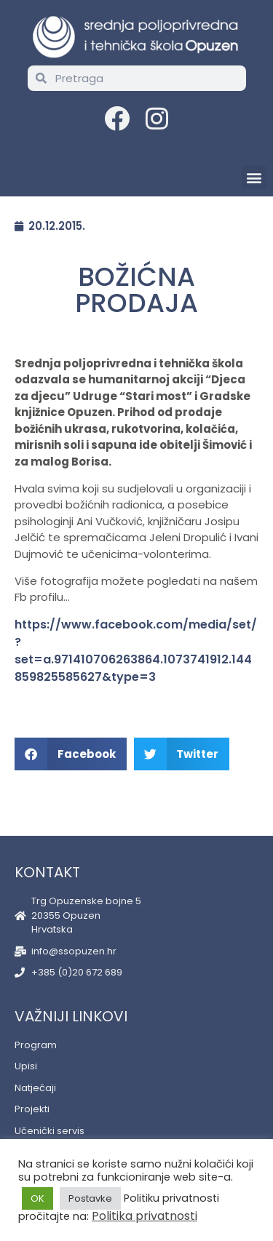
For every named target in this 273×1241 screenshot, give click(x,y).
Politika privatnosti (144, 1216)
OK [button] (37, 1198)
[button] (254, 177)
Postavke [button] (90, 1198)
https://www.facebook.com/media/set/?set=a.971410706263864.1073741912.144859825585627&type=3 (136, 650)
